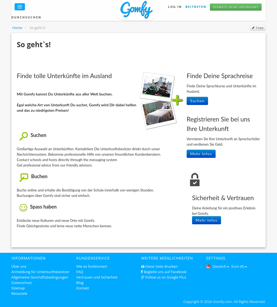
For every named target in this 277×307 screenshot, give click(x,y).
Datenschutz (21, 282)
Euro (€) (239, 266)
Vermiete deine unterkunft (236, 7)
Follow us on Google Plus (165, 277)
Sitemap (18, 288)
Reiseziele (19, 293)
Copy (258, 28)
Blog (80, 282)
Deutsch (217, 266)
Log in (175, 7)
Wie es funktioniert (91, 266)
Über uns (19, 266)
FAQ (79, 271)
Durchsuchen (26, 17)
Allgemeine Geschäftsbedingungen (39, 277)
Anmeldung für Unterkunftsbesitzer (40, 271)
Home (17, 27)
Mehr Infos (201, 153)
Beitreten (196, 7)
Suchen (197, 100)
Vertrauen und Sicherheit (96, 277)
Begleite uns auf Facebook (165, 271)
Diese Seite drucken (161, 266)
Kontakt (82, 288)
